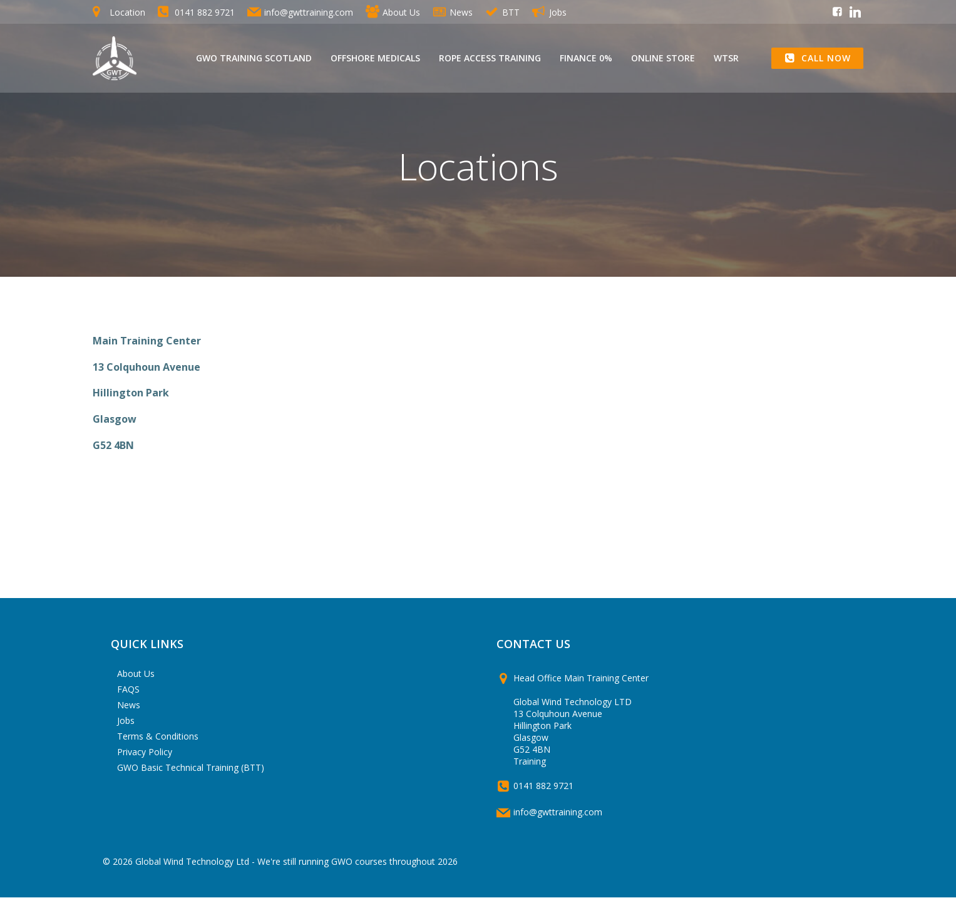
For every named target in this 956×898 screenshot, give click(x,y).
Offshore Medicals (375, 59)
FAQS (129, 689)
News (129, 705)
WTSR (726, 59)
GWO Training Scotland (254, 59)
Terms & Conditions (158, 736)
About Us (136, 673)
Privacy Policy (145, 752)
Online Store (663, 59)
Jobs (126, 720)
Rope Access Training (490, 59)
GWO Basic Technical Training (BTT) (191, 767)
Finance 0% (586, 59)
